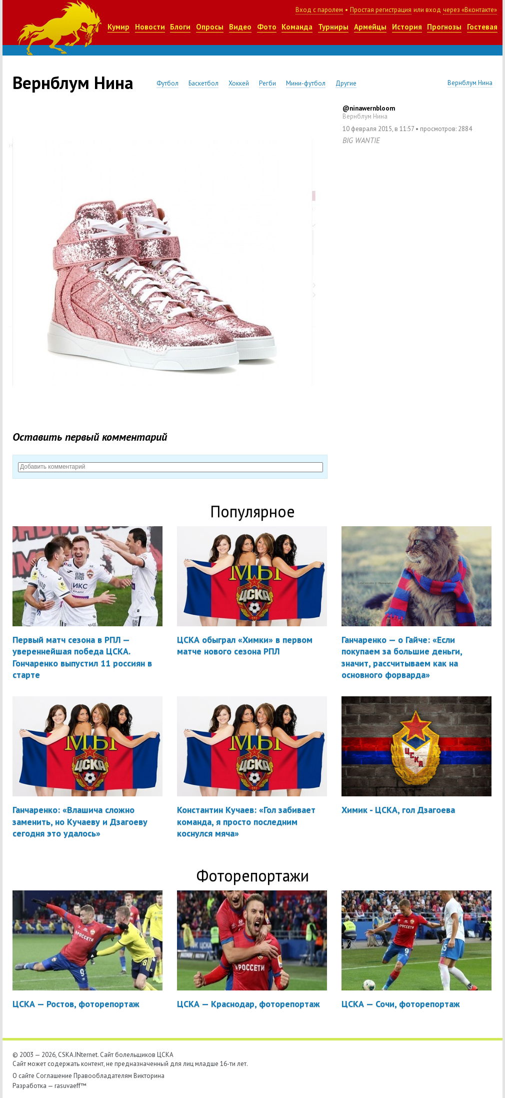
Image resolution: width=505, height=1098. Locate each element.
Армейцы (370, 27)
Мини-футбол (306, 83)
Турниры (333, 27)
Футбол (167, 83)
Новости (150, 27)
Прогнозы (444, 27)
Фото (266, 27)
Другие (346, 83)
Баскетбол (203, 83)
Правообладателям (103, 1075)
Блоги (180, 27)
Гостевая (482, 27)
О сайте (23, 1075)
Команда (297, 27)
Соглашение (54, 1075)
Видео (240, 27)
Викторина (149, 1075)
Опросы (210, 27)
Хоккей (238, 83)
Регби (267, 83)
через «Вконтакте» (470, 10)
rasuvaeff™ (70, 1085)
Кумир (119, 27)
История (407, 27)
